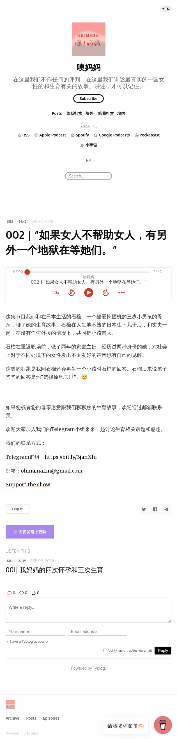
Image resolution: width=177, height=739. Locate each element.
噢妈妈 (88, 67)
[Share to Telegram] (166, 509)
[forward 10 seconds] (106, 292)
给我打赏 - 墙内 (111, 113)
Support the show (28, 484)
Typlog (32, 733)
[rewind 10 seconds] (71, 292)
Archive (12, 718)
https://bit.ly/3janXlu (71, 457)
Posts (57, 113)
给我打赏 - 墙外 (79, 113)
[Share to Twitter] (144, 509)
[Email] (88, 160)
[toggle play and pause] (88, 292)
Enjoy (17, 509)
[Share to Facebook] (155, 509)
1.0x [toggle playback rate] (55, 292)
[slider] (27, 272)
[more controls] (122, 292)
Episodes (51, 718)
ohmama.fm (36, 470)
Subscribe (89, 98)
